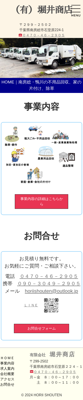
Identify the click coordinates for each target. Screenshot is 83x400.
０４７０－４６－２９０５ (43, 35)
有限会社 (52, 354)
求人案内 (7, 368)
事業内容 (7, 363)
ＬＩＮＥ (41, 305)
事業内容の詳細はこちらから (41, 201)
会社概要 (7, 374)
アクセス (7, 379)
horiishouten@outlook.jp (51, 291)
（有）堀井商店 (42, 10)
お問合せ (7, 384)
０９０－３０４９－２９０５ (49, 283)
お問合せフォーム (41, 328)
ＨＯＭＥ (7, 358)
